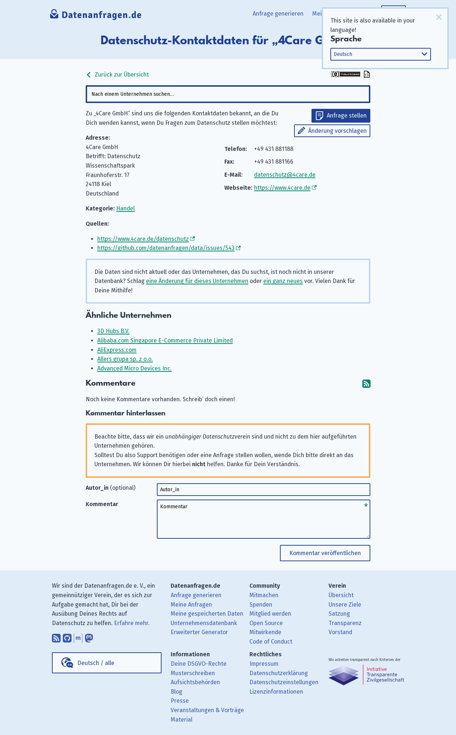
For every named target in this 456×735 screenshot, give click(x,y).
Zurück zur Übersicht (117, 74)
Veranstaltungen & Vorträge (207, 710)
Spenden (260, 604)
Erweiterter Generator (199, 632)
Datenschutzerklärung (278, 673)
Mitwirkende (265, 632)
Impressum (263, 663)
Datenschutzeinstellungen (283, 682)
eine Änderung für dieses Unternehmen (197, 281)
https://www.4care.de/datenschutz (143, 238)
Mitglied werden (270, 613)
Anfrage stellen (347, 115)
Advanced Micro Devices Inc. (134, 368)
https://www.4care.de (282, 187)
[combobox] (228, 94)
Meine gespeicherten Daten (207, 613)
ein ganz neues (283, 281)
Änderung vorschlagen (337, 130)
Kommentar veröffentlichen (325, 553)
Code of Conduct (270, 641)
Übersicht (341, 595)
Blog (176, 691)
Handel (125, 208)
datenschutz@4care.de (284, 174)
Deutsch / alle (95, 663)
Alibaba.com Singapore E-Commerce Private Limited (165, 340)
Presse (180, 700)
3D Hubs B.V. (113, 331)
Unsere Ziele (345, 604)
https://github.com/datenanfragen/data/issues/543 (166, 248)
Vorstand (340, 632)
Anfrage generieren (278, 13)
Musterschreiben (193, 673)
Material (181, 719)
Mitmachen (263, 595)
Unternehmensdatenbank (204, 623)
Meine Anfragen (191, 604)
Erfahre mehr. (132, 623)
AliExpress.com (117, 349)
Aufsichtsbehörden (195, 682)
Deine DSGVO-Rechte (199, 663)
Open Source (266, 623)
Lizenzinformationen (276, 691)
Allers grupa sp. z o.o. (125, 359)
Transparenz (345, 623)
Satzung (339, 613)
